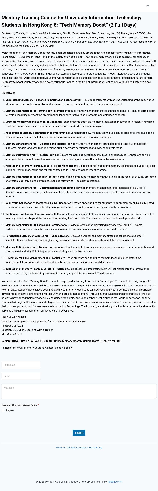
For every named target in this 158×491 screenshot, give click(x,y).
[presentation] (25, 427)
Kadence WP (115, 481)
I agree (10, 410)
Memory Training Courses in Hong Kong (79, 447)
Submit (79, 432)
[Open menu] (148, 6)
